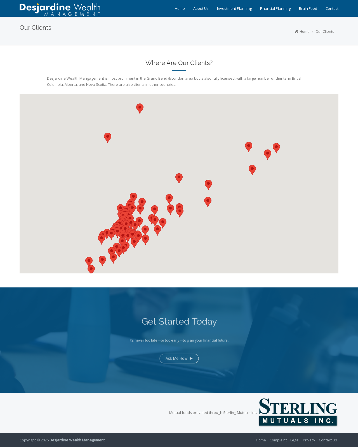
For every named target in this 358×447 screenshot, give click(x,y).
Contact (332, 8)
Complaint (278, 440)
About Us (201, 8)
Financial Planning (275, 8)
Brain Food (308, 8)
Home (180, 8)
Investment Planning (234, 8)
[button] (207, 202)
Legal (294, 440)
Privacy (309, 440)
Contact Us (328, 440)
